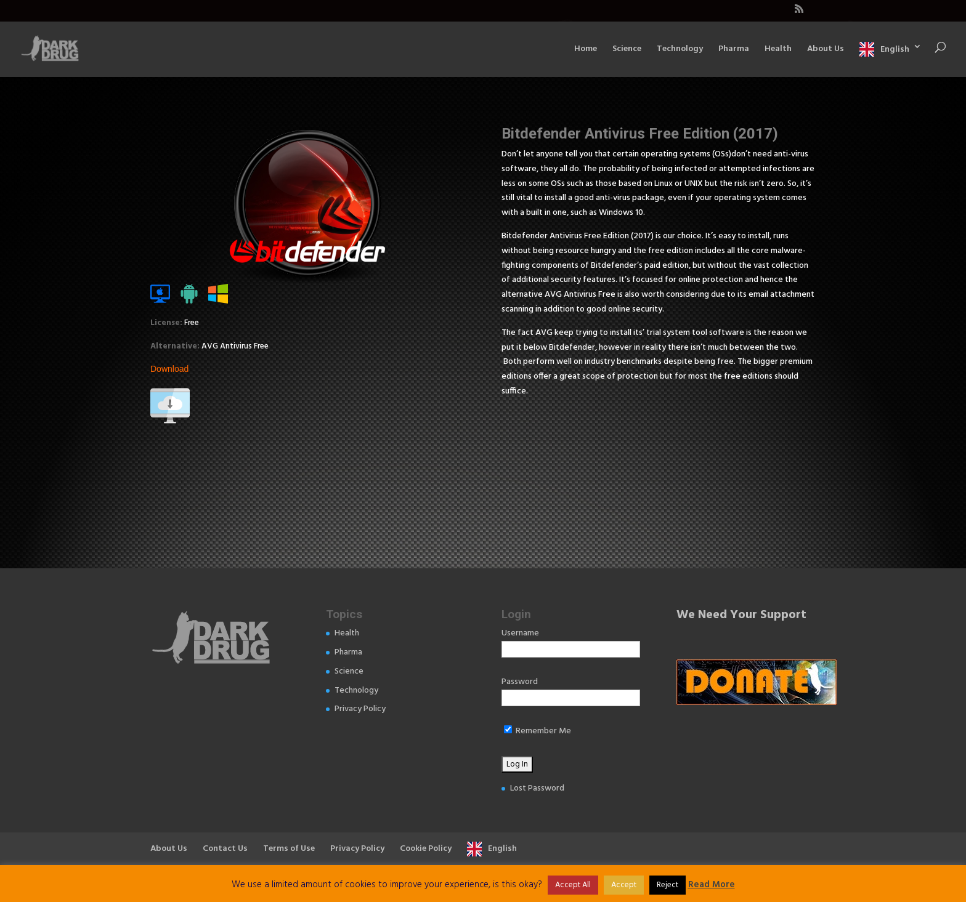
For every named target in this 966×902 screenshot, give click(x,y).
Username (520, 633)
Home (585, 50)
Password (519, 682)
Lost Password (537, 788)
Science (626, 50)
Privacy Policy (360, 709)
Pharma (733, 50)
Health (778, 50)
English (894, 49)
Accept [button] (623, 885)
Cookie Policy (426, 849)
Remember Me (537, 731)
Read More (711, 884)
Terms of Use (289, 849)
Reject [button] (667, 885)
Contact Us (225, 849)
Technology (680, 50)
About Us (825, 50)
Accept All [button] (573, 885)
